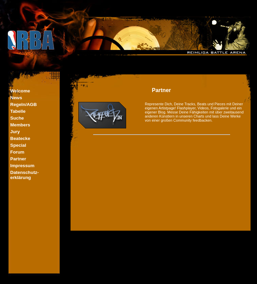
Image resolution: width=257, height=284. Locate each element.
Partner (18, 158)
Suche (17, 118)
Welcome (20, 90)
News (16, 97)
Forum (17, 152)
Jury (15, 131)
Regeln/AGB (23, 104)
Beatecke (20, 138)
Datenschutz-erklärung (24, 175)
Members (20, 124)
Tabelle (18, 111)
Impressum (22, 165)
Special (18, 145)
